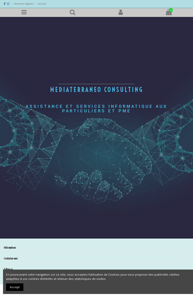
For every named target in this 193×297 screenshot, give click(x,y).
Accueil (42, 3)
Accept (15, 287)
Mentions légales (24, 3)
